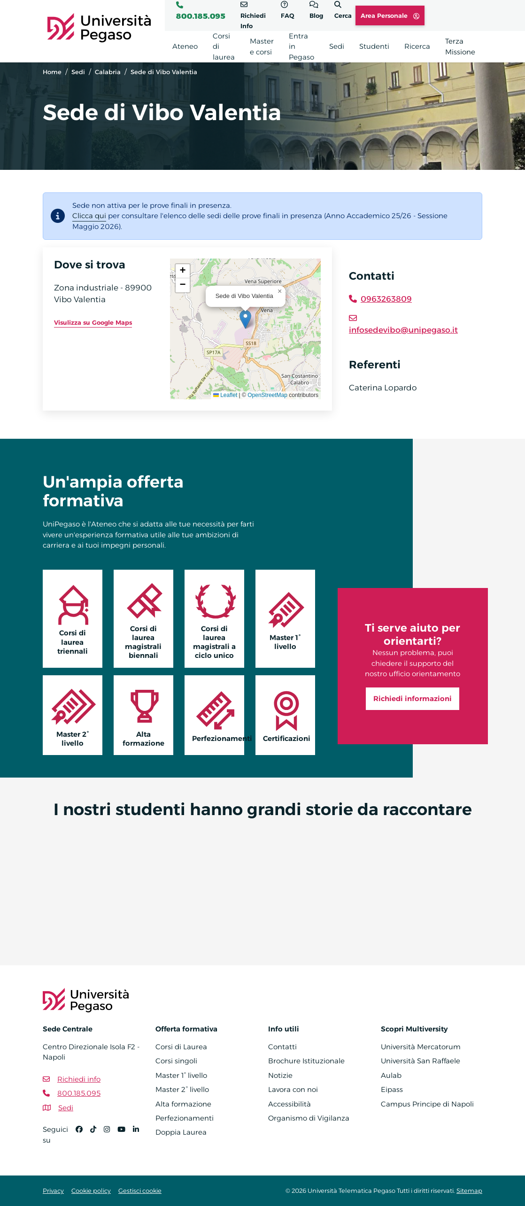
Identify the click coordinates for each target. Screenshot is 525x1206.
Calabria (108, 72)
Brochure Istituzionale (306, 1060)
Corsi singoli (176, 1060)
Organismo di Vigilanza (308, 1118)
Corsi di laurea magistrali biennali (143, 618)
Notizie (280, 1075)
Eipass (392, 1089)
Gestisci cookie (140, 1190)
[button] (245, 319)
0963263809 (386, 299)
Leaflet (225, 395)
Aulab (391, 1075)
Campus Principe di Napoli (427, 1103)
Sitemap (469, 1190)
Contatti (282, 1046)
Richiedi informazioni (412, 698)
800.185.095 (200, 16)
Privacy (53, 1190)
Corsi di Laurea (181, 1046)
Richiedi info (78, 1079)
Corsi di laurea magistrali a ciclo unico (214, 618)
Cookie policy (91, 1190)
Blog (316, 15)
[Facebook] (83, 1138)
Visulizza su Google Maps (93, 322)
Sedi (78, 72)
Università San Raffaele (420, 1060)
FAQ (287, 15)
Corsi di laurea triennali (72, 618)
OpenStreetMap (267, 395)
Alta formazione (143, 715)
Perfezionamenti (218, 715)
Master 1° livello (285, 618)
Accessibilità (289, 1103)
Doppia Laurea (181, 1132)
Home (52, 72)
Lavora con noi (293, 1089)
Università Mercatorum (421, 1046)
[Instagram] (110, 1138)
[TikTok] (97, 1138)
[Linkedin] (140, 1138)
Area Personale (390, 15)
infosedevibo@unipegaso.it (403, 330)
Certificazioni (286, 715)
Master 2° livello (72, 715)
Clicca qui (89, 215)
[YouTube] (125, 1138)
